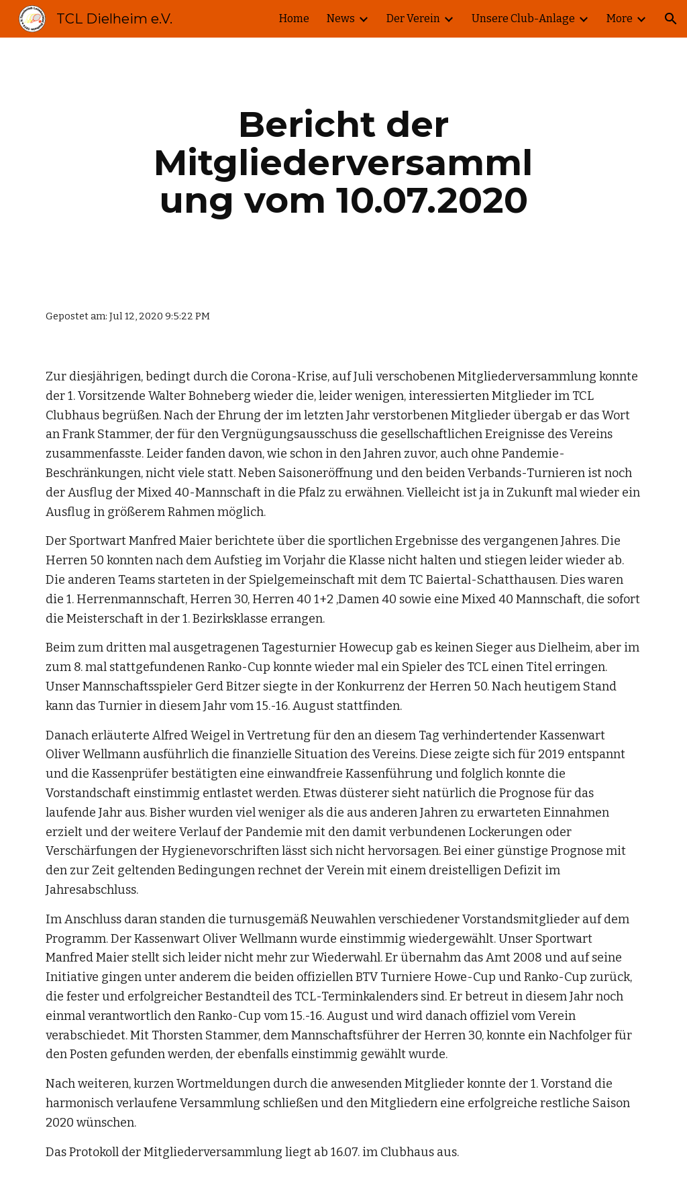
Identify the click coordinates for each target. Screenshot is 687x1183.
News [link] (341, 18)
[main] (343, 162)
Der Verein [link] (413, 18)
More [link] (619, 18)
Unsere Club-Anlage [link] (523, 18)
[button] (671, 19)
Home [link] (294, 18)
